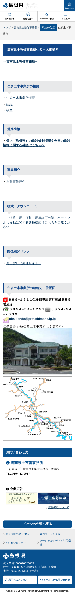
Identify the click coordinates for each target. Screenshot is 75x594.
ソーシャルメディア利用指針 (55, 542)
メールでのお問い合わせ (57, 580)
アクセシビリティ (15, 542)
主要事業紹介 (15, 181)
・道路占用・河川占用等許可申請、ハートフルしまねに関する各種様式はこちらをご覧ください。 (36, 222)
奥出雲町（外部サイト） (23, 263)
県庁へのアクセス (18, 580)
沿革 (9, 111)
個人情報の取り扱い (17, 534)
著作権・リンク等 (50, 534)
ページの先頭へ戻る (37, 523)
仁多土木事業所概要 (20, 98)
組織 (9, 104)
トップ (7, 27)
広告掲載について (58, 507)
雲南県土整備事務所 (25, 27)
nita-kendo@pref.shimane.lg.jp (32, 319)
